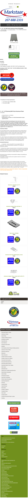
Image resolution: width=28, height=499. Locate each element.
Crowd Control (4, 394)
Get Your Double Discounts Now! (6, 439)
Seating (3, 398)
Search (2, 452)
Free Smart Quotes (4, 489)
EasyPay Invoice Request (5, 485)
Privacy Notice (3, 495)
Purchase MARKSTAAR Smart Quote (7, 481)
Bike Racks (4, 367)
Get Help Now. (10, 3)
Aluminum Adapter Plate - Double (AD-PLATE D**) (14, 276)
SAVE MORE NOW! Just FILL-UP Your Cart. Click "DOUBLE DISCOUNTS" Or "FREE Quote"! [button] (14, 94)
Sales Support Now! (4, 477)
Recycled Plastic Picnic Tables (7, 365)
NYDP (2, 461)
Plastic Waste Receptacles (7, 379)
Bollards (3, 346)
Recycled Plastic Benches (7, 361)
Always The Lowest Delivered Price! (7, 491)
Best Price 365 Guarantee (5, 488)
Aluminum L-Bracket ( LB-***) (14, 184)
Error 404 (2, 492)
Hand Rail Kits (4, 341)
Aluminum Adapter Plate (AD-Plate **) (14, 206)
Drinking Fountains (5, 339)
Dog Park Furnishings (6, 377)
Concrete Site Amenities (6, 360)
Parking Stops (4, 384)
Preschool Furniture (5, 375)
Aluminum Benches (5, 351)
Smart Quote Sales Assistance (6, 463)
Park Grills (4, 392)
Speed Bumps (4, 386)
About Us (2, 464)
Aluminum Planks (4, 29)
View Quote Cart (17, 3)
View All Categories (4, 456)
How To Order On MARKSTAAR (6, 467)
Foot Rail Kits (4, 342)
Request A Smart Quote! (5, 478)
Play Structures (5, 354)
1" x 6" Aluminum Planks (11, 29)
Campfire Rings (5, 391)
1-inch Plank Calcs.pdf (6, 101)
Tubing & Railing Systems (7, 337)
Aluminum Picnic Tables (6, 349)
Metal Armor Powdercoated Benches (9, 370)
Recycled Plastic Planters (6, 363)
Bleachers (3, 353)
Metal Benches (4, 368)
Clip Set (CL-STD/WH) (14, 233)
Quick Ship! (4, 335)
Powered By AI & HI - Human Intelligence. (7, 442)
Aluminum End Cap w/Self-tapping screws (14, 254)
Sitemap (2, 455)
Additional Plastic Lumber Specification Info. (8, 460)
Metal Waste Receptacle (6, 372)
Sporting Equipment (5, 380)
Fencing (3, 382)
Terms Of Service (4, 496)
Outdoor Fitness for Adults (7, 356)
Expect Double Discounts (5, 468)
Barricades (4, 387)
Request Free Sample (4, 474)
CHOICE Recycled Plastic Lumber (8, 396)
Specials (2, 447)
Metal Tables (4, 373)
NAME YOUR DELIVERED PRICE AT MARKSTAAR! (9, 482)
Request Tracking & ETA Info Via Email (7, 475)
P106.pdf (4, 103)
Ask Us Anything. (4, 440)
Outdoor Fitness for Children (7, 358)
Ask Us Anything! (4, 471)
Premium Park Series (6, 344)
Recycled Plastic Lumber (6, 332)
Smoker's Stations (5, 389)
